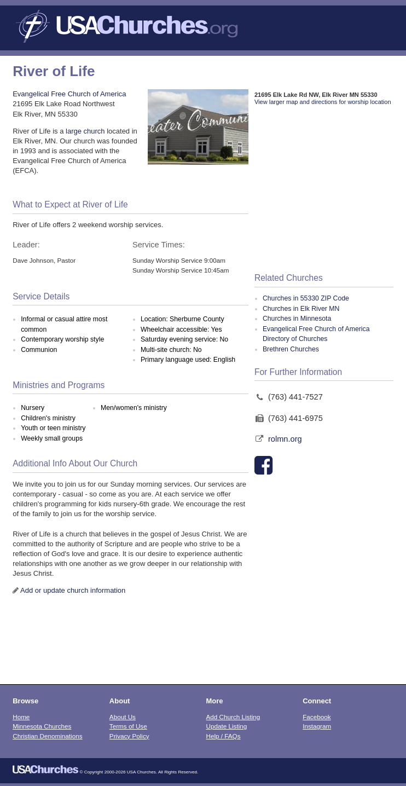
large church (85, 131)
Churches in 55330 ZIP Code (306, 298)
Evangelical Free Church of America (69, 94)
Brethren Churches (291, 349)
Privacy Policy (129, 735)
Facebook (316, 716)
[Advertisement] (323, 190)
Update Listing (226, 726)
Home (21, 716)
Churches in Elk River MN (301, 309)
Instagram (317, 726)
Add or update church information (72, 590)
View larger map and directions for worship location (322, 102)
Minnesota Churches (42, 726)
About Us (122, 716)
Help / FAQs (223, 735)
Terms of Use (128, 726)
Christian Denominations (47, 735)
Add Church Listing (233, 716)
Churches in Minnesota (297, 318)
